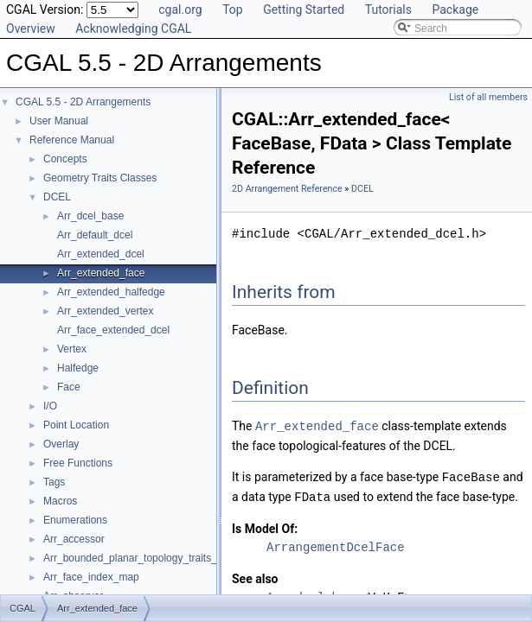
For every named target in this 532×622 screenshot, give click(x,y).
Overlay (61, 444)
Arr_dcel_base (90, 216)
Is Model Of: (265, 526)
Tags (54, 482)
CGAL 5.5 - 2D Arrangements (83, 102)
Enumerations (75, 520)
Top (232, 9)
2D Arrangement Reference (287, 188)
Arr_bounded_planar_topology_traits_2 (133, 558)
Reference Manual (71, 140)
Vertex (72, 349)
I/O (50, 406)
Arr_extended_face (100, 273)
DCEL (57, 197)
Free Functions (77, 463)
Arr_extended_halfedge (111, 292)
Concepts (65, 159)
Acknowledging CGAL (133, 28)
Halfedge (78, 368)
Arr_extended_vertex (105, 311)
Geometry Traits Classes (100, 178)
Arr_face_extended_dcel (113, 330)
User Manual (58, 121)
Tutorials (388, 9)
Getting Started (303, 9)
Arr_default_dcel (94, 235)
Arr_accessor (74, 539)
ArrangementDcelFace (335, 544)
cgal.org (180, 9)
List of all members (488, 97)
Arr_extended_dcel (100, 254)
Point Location (76, 425)
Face (68, 387)
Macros (60, 501)
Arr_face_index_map (91, 577)
